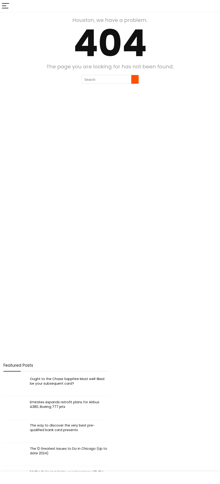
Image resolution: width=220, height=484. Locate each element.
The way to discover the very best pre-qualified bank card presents (62, 427)
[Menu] (5, 6)
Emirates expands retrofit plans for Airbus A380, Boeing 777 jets (64, 404)
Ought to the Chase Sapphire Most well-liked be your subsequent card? (67, 381)
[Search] (212, 6)
